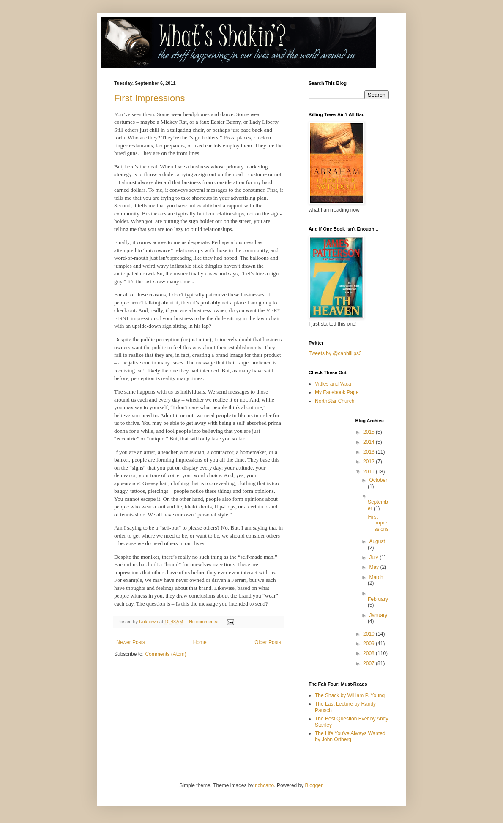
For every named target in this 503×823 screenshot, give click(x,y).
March (376, 577)
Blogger (314, 785)
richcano (264, 785)
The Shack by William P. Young (350, 695)
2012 (369, 461)
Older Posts (267, 642)
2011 (369, 472)
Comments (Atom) (165, 654)
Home (200, 642)
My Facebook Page (336, 392)
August (377, 541)
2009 (369, 643)
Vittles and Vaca (333, 384)
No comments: (204, 621)
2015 (369, 432)
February (378, 599)
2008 (369, 653)
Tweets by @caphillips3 (335, 353)
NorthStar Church (334, 401)
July (374, 557)
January (378, 615)
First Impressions (149, 98)
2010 (369, 634)
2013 (369, 452)
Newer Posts (130, 642)
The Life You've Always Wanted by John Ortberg (350, 736)
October (378, 480)
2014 (369, 442)
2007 (369, 663)
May (374, 567)
